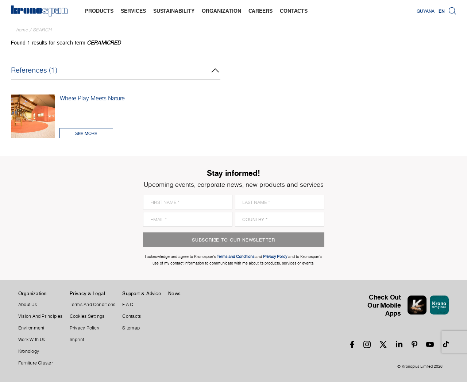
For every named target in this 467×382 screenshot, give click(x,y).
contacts (294, 11)
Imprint (77, 340)
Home (22, 30)
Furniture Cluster (35, 363)
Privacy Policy (84, 328)
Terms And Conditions (92, 305)
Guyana (426, 10)
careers (260, 11)
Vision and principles (40, 316)
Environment (31, 328)
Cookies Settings (87, 316)
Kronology (28, 351)
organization (221, 11)
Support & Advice (141, 293)
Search (42, 30)
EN (442, 10)
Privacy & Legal (87, 293)
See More (86, 133)
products (99, 11)
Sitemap (131, 328)
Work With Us (31, 340)
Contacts (131, 316)
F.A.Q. (128, 305)
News (174, 293)
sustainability (173, 11)
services (133, 11)
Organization (32, 293)
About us (27, 305)
